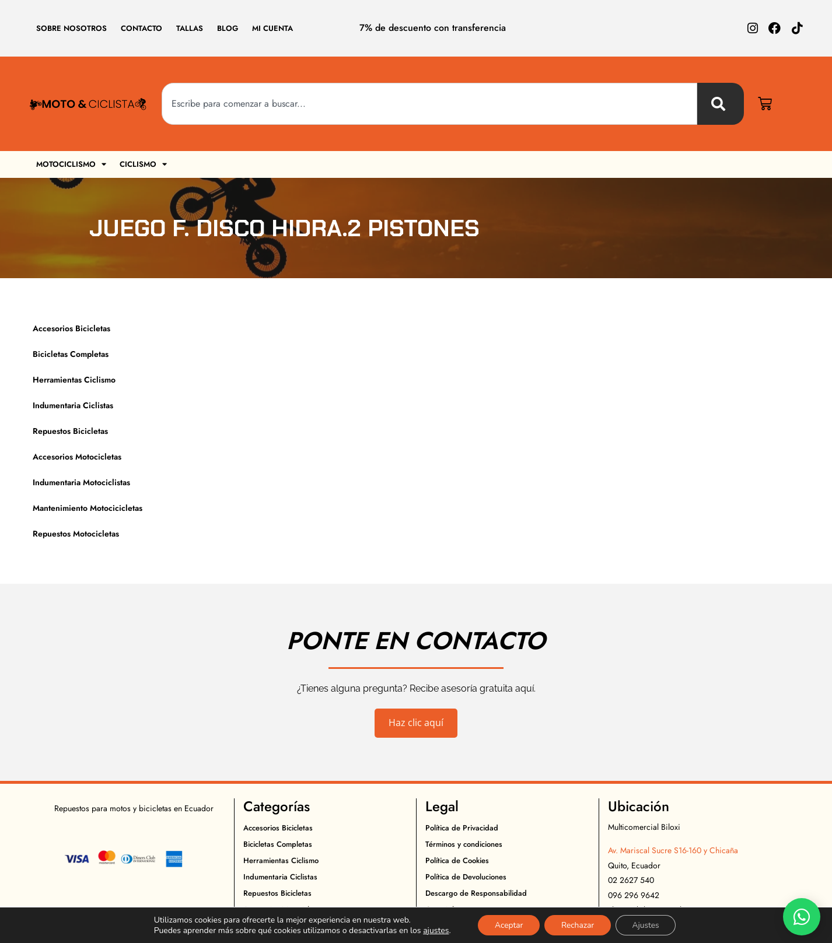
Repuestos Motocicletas (76, 533)
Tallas (189, 28)
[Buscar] (720, 104)
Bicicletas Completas (71, 354)
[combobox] (429, 104)
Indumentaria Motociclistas (81, 482)
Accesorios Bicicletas (71, 328)
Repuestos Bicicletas (70, 431)
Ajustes (648, 924)
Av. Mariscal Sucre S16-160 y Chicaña (673, 850)
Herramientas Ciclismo (74, 379)
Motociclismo (71, 164)
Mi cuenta (272, 28)
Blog (227, 28)
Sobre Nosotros (71, 28)
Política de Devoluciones (465, 876)
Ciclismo (143, 164)
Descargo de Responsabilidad (476, 893)
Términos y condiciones (463, 844)
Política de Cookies (457, 860)
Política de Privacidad (461, 827)
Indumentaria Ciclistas (73, 405)
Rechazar (577, 924)
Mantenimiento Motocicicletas (87, 508)
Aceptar (506, 924)
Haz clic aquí (416, 722)
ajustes (433, 930)
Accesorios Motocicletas (77, 456)
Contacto (141, 28)
